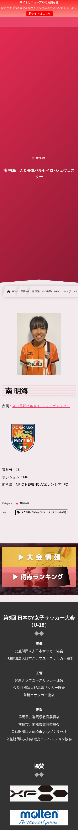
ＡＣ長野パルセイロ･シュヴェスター (41, 406)
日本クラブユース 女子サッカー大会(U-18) (39, 10)
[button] (67, 5)
